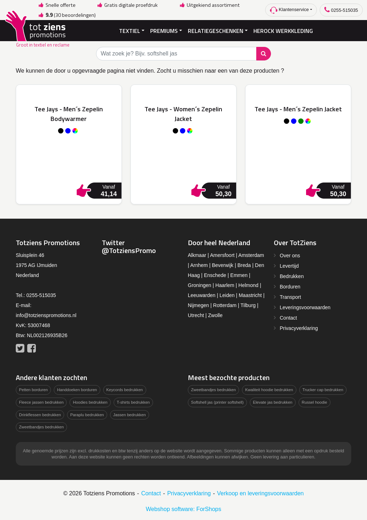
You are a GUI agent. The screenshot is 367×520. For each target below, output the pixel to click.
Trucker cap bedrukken (322, 390)
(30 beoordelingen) (67, 15)
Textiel (129, 30)
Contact (288, 318)
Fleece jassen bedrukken (41, 402)
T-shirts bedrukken (133, 402)
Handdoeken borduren (77, 390)
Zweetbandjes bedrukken (41, 427)
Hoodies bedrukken (90, 402)
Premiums (164, 30)
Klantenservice (289, 10)
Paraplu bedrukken (87, 415)
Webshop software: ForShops (183, 509)
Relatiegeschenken (215, 30)
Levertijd (289, 266)
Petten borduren (33, 390)
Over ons (290, 255)
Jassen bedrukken (129, 415)
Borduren (290, 287)
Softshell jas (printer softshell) (217, 402)
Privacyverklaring (299, 328)
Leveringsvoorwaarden (305, 307)
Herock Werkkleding (283, 30)
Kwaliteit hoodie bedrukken (269, 390)
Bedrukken (292, 276)
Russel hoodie (314, 402)
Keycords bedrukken (124, 390)
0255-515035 (341, 9)
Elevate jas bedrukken (272, 402)
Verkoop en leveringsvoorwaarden (260, 493)
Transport (290, 297)
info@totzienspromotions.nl (46, 315)
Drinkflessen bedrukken (40, 415)
